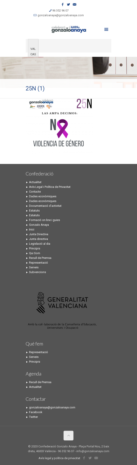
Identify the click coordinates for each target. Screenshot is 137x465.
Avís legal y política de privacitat (59, 458)
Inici (31, 229)
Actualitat (35, 182)
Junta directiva (38, 239)
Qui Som (34, 253)
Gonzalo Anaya (39, 224)
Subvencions (37, 272)
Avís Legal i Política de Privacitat (50, 187)
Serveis (34, 267)
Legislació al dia (39, 243)
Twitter (33, 417)
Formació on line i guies (44, 220)
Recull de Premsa (40, 258)
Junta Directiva (38, 234)
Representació (38, 262)
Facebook (35, 412)
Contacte (35, 191)
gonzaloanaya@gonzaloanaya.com (61, 15)
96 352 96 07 (60, 10)
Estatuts (34, 210)
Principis (34, 248)
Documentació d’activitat (45, 205)
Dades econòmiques (42, 196)
